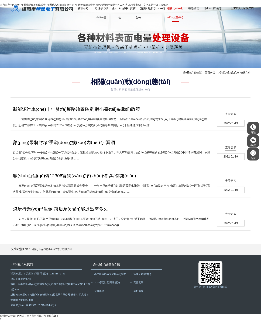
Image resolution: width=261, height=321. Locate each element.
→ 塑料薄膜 (136, 290)
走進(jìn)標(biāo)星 (101, 13)
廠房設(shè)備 (157, 8)
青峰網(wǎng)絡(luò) (22, 299)
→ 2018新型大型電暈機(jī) (105, 282)
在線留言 (193, 8)
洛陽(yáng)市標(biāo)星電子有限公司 (52, 249)
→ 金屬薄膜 (97, 290)
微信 (253, 142)
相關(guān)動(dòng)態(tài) (175, 13)
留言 (253, 155)
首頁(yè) (83, 8)
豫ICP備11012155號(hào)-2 (41, 305)
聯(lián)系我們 (212, 8)
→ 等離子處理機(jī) (140, 274)
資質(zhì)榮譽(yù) (138, 13)
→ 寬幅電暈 (136, 282)
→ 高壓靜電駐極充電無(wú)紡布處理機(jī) (110, 274)
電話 (253, 129)
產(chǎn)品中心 (120, 13)
